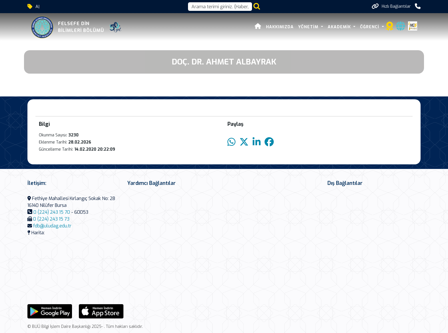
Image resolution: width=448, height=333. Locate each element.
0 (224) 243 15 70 (51, 212)
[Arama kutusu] (220, 6)
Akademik (340, 27)
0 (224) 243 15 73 (51, 219)
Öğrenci (370, 27)
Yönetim (309, 27)
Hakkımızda (280, 27)
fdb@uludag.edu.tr (52, 226)
